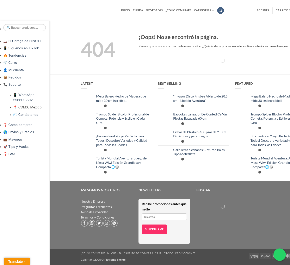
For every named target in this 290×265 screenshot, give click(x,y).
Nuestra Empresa (93, 201)
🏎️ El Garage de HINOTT (22, 41)
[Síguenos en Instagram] (91, 223)
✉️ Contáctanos (25, 115)
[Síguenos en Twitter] (99, 223)
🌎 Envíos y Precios (18, 132)
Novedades (154, 10)
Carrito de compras (138, 253)
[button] (220, 10)
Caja (158, 253)
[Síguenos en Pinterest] (114, 223)
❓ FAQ (9, 154)
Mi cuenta (114, 253)
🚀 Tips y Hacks (16, 147)
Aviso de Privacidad (94, 212)
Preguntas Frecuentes (96, 207)
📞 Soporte (12, 84)
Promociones (185, 253)
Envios (168, 253)
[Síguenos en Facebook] (84, 223)
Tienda (138, 10)
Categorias (204, 10)
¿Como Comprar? (178, 10)
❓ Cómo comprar (17, 125)
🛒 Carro (10, 63)
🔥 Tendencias (14, 55)
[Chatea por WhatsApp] (279, 254)
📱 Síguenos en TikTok (21, 48)
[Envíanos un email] (106, 223)
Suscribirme (154, 229)
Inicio (125, 10)
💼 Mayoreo (12, 139)
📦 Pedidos (12, 77)
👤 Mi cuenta (13, 70)
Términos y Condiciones (97, 217)
